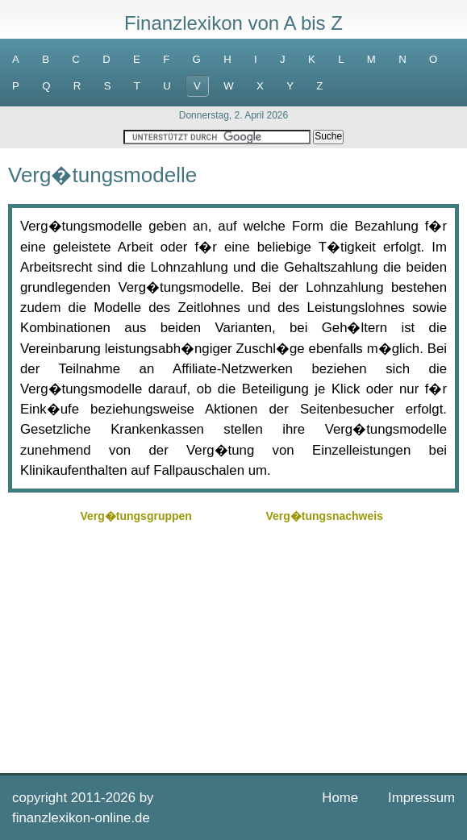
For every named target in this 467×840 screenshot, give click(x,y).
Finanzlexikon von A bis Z (233, 23)
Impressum (421, 797)
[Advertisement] (233, 640)
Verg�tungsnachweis (323, 515)
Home (340, 797)
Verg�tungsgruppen (135, 515)
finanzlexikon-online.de (81, 817)
